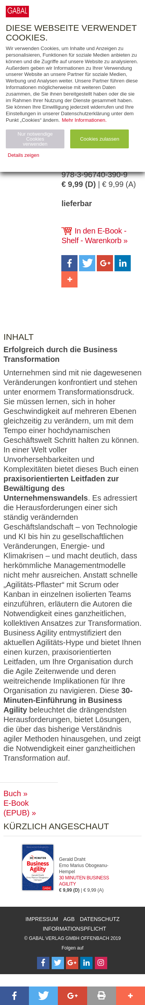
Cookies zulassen (99, 139)
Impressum (41, 919)
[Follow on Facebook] (43, 963)
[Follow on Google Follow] (72, 963)
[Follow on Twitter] (58, 963)
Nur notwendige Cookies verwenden (35, 139)
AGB (69, 919)
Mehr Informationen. (84, 120)
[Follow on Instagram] (101, 963)
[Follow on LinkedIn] (86, 963)
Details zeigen (23, 155)
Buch (12, 793)
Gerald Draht (72, 859)
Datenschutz (100, 919)
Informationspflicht (74, 929)
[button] (69, 263)
